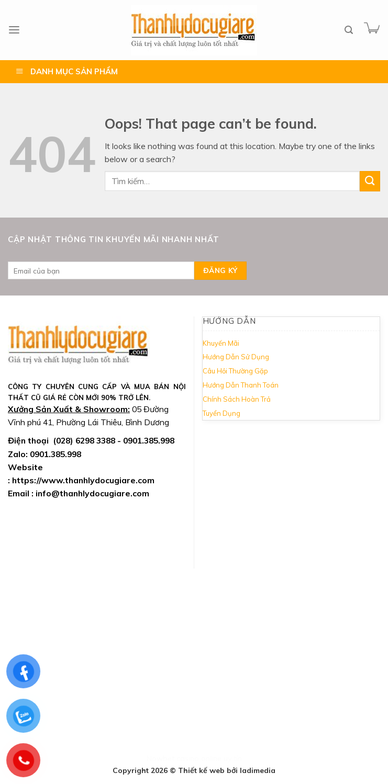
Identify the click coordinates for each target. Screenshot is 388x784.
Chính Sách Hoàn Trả (237, 399)
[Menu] (14, 30)
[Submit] (370, 181)
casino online (198, 758)
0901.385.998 (55, 454)
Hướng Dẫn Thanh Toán (241, 385)
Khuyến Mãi (221, 343)
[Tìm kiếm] (349, 30)
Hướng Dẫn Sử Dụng (236, 357)
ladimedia (257, 770)
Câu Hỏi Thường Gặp (235, 371)
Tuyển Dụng (221, 413)
